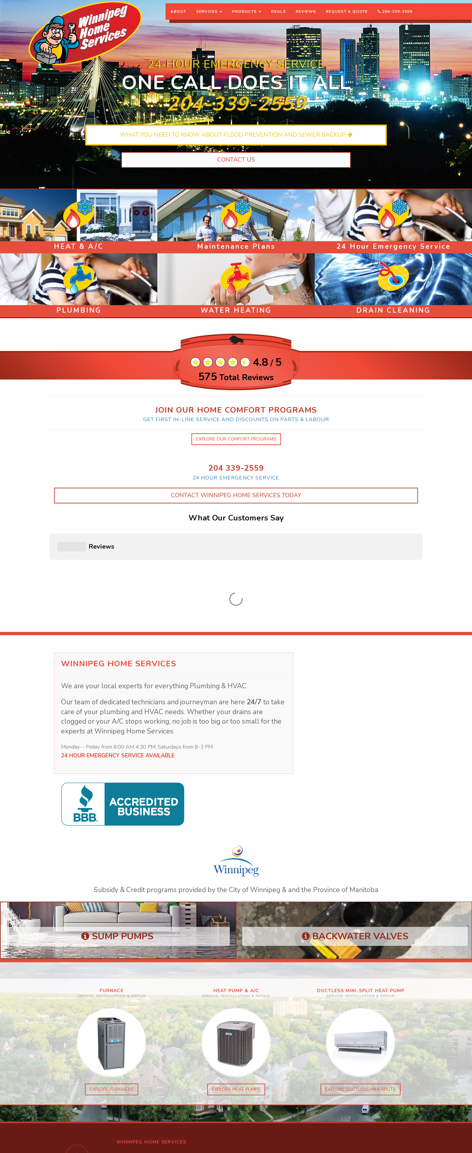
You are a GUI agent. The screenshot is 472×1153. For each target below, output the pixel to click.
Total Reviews (236, 377)
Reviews (306, 18)
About (178, 18)
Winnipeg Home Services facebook (154, 1071)
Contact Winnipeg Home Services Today (236, 495)
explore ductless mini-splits (360, 976)
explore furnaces (105, 970)
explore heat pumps (236, 976)
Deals (278, 18)
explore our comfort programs (236, 439)
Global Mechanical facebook (147, 1078)
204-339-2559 (395, 18)
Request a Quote (347, 18)
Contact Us (236, 160)
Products (246, 18)
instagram (129, 1065)
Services (209, 18)
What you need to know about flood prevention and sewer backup (236, 135)
